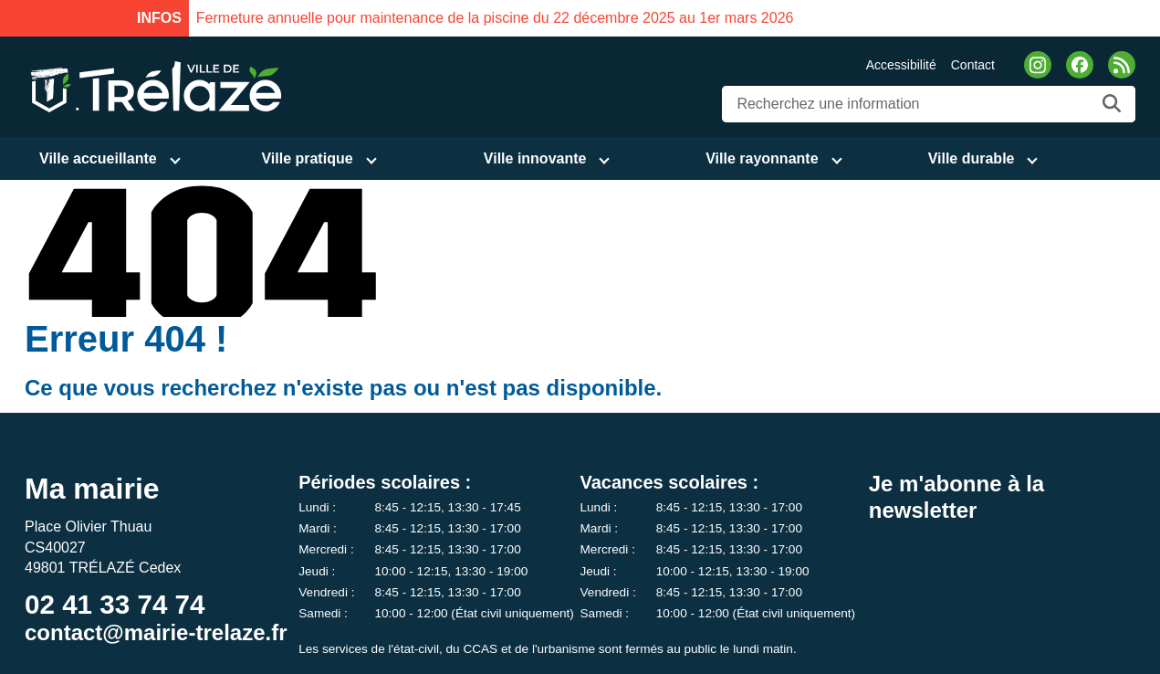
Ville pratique (306, 158)
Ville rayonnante (761, 158)
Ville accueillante (98, 158)
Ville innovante (535, 158)
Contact (973, 65)
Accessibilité (901, 65)
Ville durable (971, 158)
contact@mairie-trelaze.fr (156, 632)
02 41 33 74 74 (114, 604)
